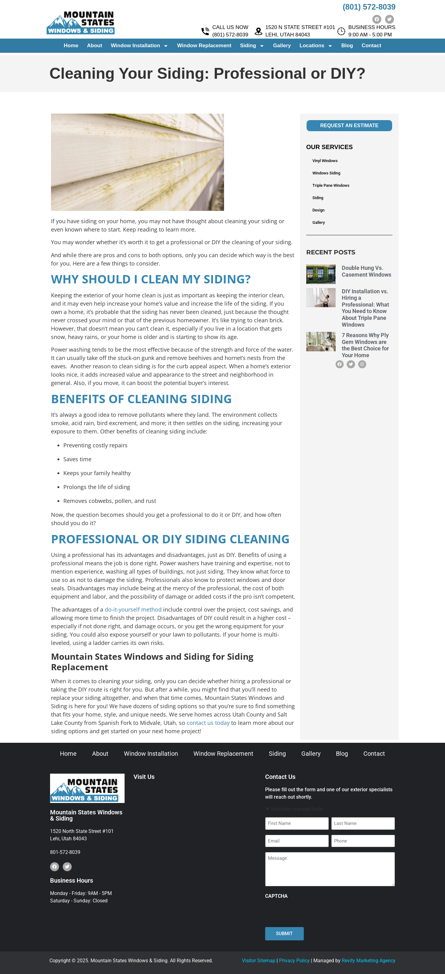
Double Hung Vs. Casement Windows (366, 271)
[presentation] (312, 913)
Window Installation (139, 48)
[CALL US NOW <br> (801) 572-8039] (205, 33)
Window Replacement (204, 48)
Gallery (282, 48)
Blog (347, 48)
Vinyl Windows (325, 160)
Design (318, 210)
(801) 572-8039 (369, 6)
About (94, 48)
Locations (316, 48)
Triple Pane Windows (331, 185)
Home (71, 48)
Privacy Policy (294, 961)
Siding (252, 48)
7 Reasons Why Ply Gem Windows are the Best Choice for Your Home (365, 345)
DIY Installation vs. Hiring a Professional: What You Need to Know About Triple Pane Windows (365, 308)
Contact (371, 48)
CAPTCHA (276, 896)
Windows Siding (326, 173)
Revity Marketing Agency (369, 961)
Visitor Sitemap (258, 961)
